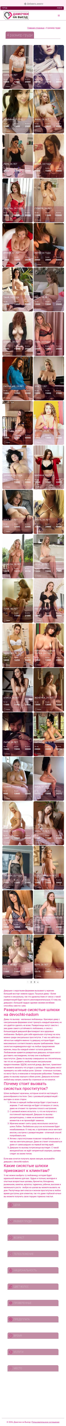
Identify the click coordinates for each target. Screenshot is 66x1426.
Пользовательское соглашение (45, 1422)
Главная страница (35, 28)
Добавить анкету (33, 4)
